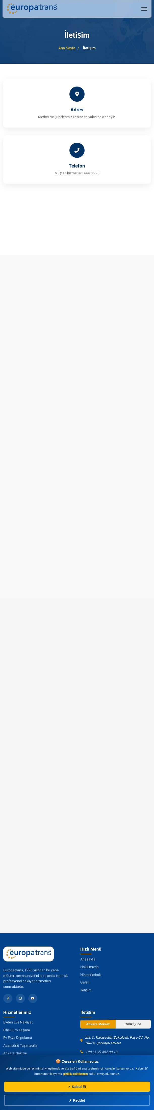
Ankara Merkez (98, 1024)
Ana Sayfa (66, 48)
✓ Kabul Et (77, 1087)
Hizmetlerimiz (90, 975)
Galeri (84, 982)
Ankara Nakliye (15, 1053)
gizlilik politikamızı (75, 1074)
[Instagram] (20, 998)
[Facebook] (7, 998)
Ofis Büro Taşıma (16, 1030)
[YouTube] (32, 998)
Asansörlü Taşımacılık (20, 1045)
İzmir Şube (132, 1024)
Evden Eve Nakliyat (18, 1022)
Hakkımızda (89, 967)
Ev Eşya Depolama (17, 1038)
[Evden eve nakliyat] (31, 8)
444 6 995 (91, 173)
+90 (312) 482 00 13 (101, 1052)
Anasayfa (87, 959)
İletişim (85, 990)
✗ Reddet (77, 1100)
